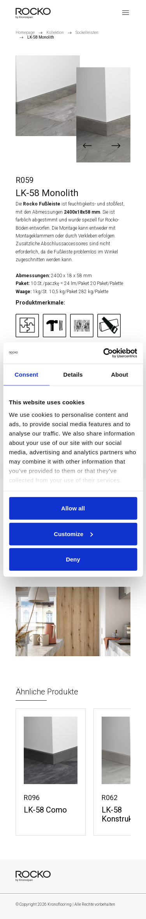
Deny (73, 559)
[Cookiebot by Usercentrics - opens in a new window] (104, 353)
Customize (73, 533)
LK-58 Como (45, 810)
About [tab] (119, 374)
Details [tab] (73, 374)
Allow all (73, 508)
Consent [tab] (26, 374)
